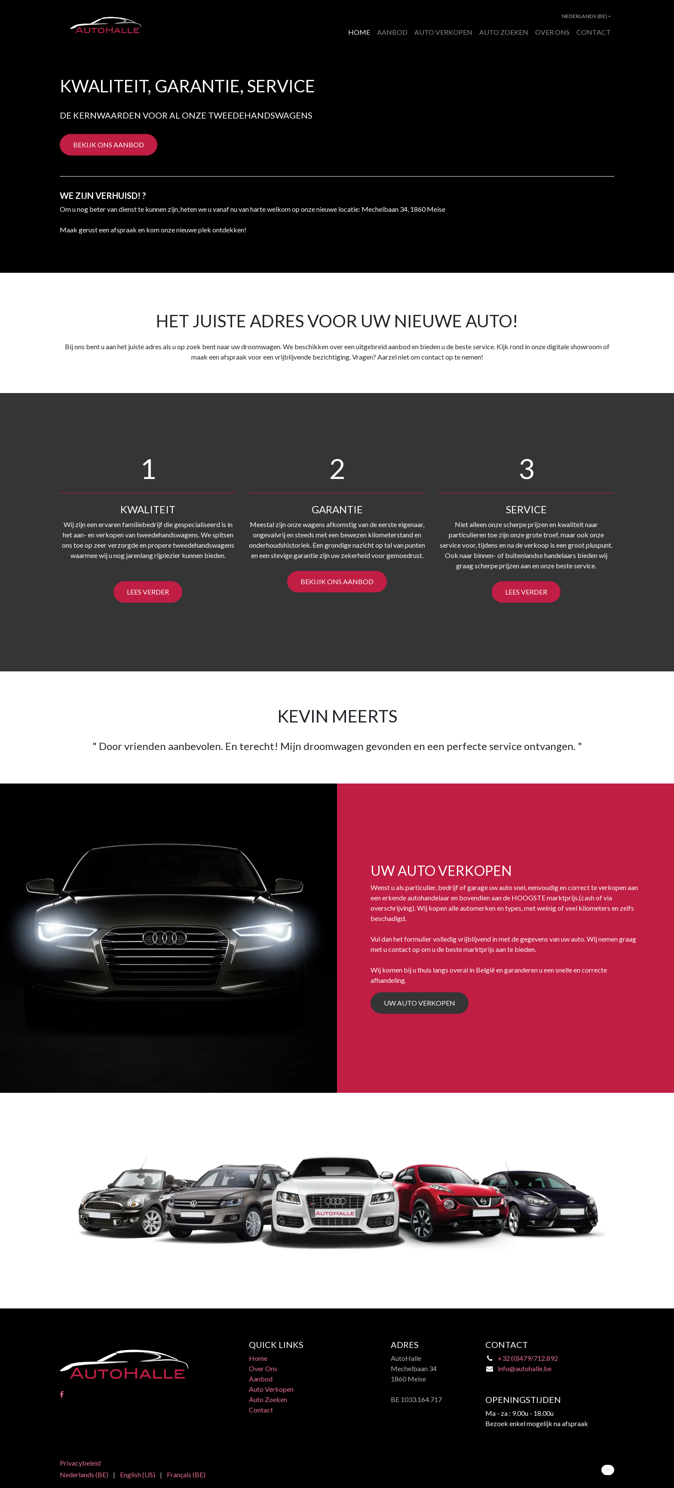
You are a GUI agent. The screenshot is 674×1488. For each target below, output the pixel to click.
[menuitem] (359, 32)
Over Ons (263, 1368)
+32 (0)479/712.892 (528, 1358)
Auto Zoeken (268, 1399)
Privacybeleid (80, 1463)
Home (258, 1358)
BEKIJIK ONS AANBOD (337, 581)
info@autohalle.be (524, 1368)
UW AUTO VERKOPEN (419, 1003)
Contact (261, 1410)
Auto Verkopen (271, 1389)
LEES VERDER (148, 592)
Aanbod (261, 1379)
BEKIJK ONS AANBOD (108, 144)
